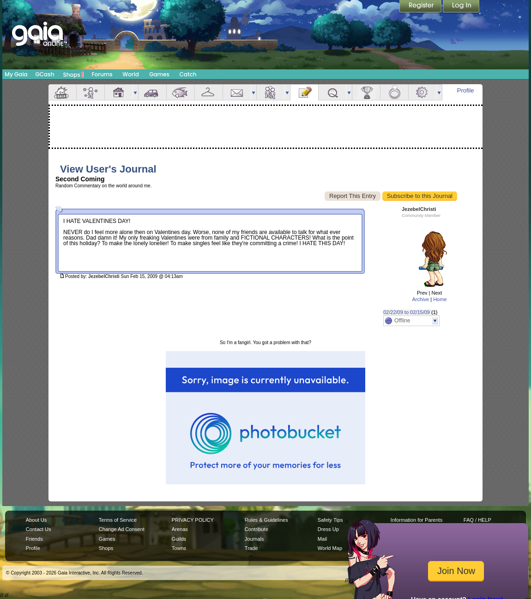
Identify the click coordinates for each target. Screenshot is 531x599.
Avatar (90, 92)
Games (159, 74)
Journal (304, 92)
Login (461, 7)
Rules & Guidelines (266, 520)
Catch (188, 74)
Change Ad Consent (122, 529)
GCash (45, 74)
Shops (73, 74)
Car (152, 92)
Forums (101, 74)
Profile (465, 90)
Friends (270, 92)
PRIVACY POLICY (193, 520)
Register (421, 7)
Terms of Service (118, 520)
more (135, 92)
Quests (332, 92)
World (130, 74)
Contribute (256, 529)
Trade (251, 548)
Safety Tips (330, 520)
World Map (330, 548)
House (119, 92)
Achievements (366, 92)
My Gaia (16, 74)
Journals (254, 539)
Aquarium (180, 92)
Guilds (179, 539)
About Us (36, 520)
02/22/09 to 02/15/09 (406, 312)
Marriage (394, 92)
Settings (422, 92)
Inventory (209, 92)
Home (440, 299)
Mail (237, 92)
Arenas (180, 529)
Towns (179, 548)
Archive (420, 299)
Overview (62, 92)
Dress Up (328, 529)
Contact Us (38, 529)
